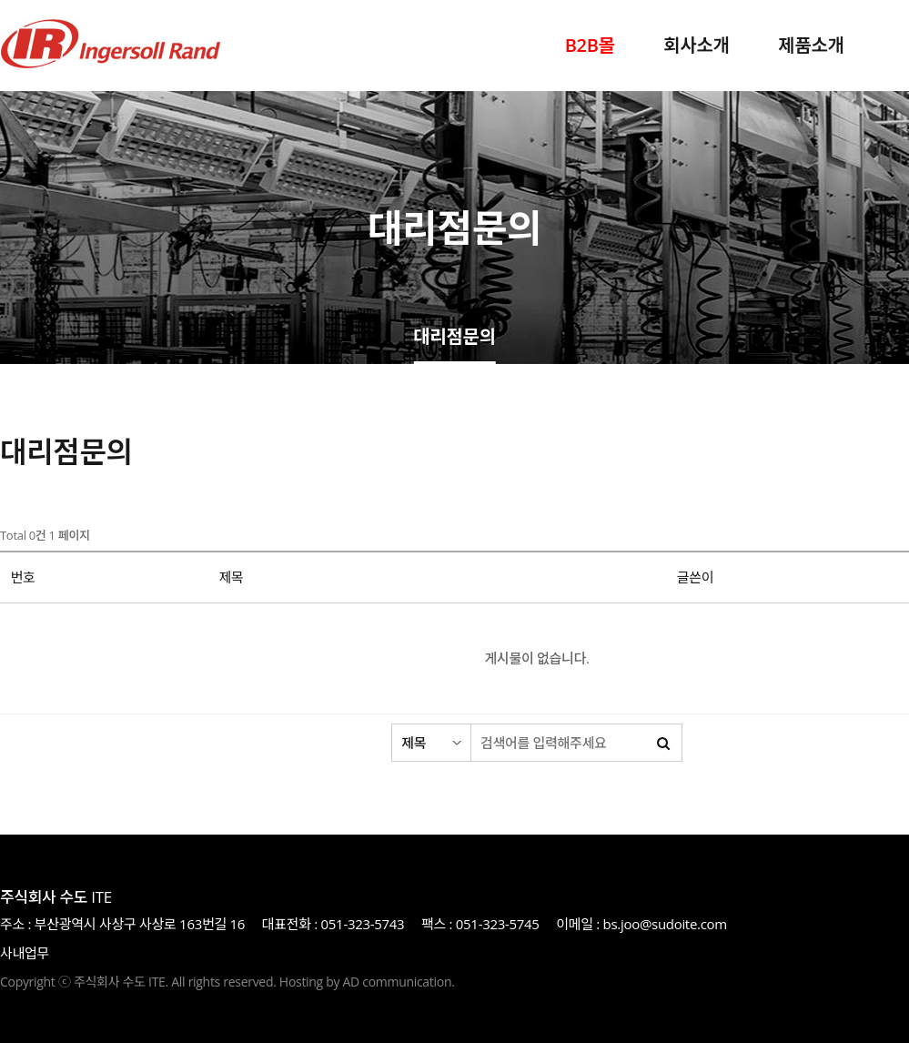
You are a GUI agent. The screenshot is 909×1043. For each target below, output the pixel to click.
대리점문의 (454, 338)
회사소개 (696, 45)
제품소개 (810, 45)
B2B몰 (590, 45)
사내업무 (24, 953)
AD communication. (399, 981)
